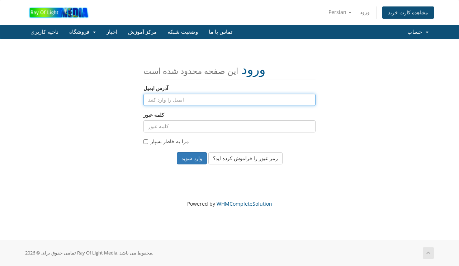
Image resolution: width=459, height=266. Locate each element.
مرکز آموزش (142, 32)
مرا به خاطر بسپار (166, 141)
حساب (418, 32)
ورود (365, 12)
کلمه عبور (153, 114)
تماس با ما (220, 32)
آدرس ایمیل (155, 88)
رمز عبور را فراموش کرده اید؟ (245, 158)
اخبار (112, 32)
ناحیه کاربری (44, 32)
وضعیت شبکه (182, 32)
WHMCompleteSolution (244, 203)
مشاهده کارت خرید (408, 12)
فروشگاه (82, 32)
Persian (339, 12)
